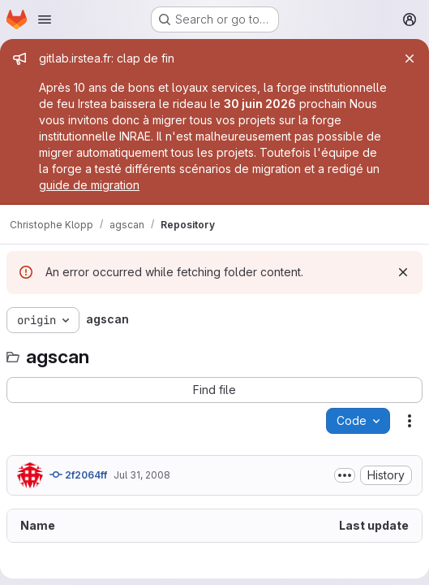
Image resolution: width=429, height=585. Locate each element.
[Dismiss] (403, 272)
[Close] (409, 58)
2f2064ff (78, 474)
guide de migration (89, 185)
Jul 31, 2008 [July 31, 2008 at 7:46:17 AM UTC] (142, 475)
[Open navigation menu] (45, 19)
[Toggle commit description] (344, 475)
